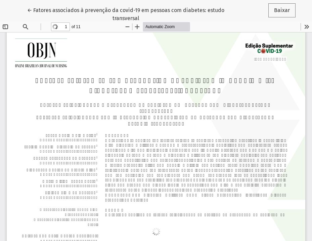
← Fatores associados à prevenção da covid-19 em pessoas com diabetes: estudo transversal (125, 13)
